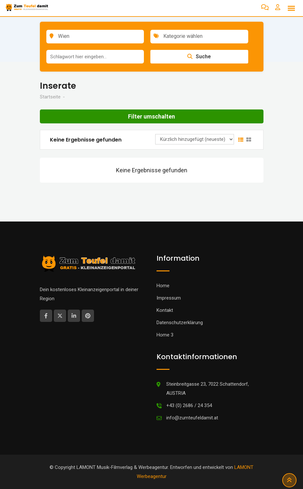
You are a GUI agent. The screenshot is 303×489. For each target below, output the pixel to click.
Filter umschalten (151, 116)
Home (163, 286)
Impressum (169, 298)
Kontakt (165, 310)
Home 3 (165, 335)
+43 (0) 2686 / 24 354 (189, 405)
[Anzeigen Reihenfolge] (194, 139)
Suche (199, 56)
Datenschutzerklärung (180, 322)
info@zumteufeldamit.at (192, 418)
